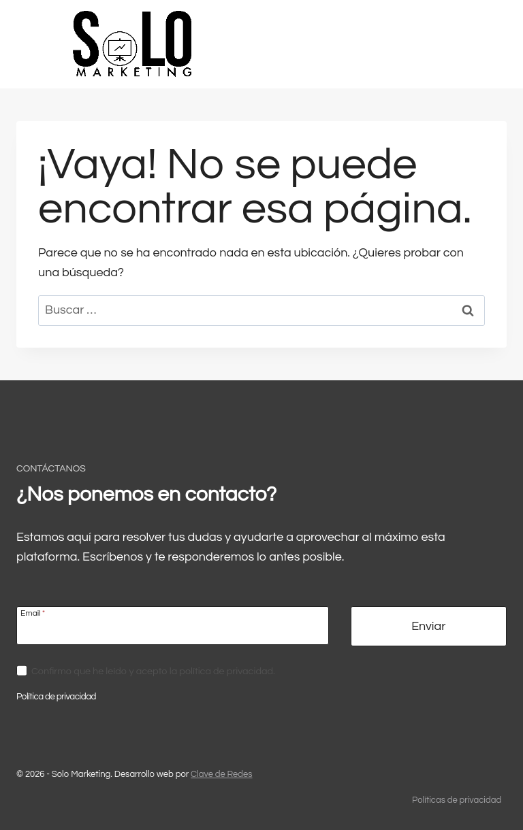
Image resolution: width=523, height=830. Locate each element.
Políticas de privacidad (456, 800)
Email (32, 613)
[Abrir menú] (477, 43)
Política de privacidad (56, 696)
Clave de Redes (221, 774)
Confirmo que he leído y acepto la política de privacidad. (153, 671)
